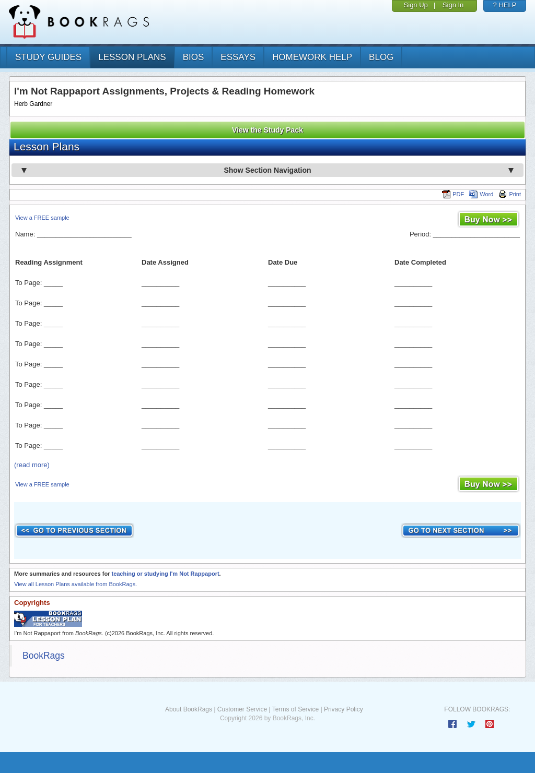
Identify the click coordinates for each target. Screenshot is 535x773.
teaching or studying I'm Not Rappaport (165, 573)
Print (509, 194)
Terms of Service (295, 709)
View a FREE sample (42, 218)
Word (481, 194)
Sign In (453, 5)
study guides (48, 57)
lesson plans (132, 57)
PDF (453, 194)
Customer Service (242, 709)
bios (193, 57)
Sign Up (416, 5)
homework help (312, 57)
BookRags (43, 655)
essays (237, 57)
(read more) (32, 465)
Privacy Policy (343, 709)
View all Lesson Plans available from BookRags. (75, 584)
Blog (381, 57)
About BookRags (188, 709)
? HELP (505, 5)
